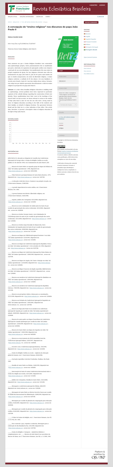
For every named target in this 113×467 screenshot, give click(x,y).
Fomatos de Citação (66, 105)
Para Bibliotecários (89, 73)
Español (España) (91, 39)
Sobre (48, 16)
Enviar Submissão (91, 22)
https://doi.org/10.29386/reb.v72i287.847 (23, 43)
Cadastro (93, 5)
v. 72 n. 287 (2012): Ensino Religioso (31, 22)
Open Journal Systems (90, 57)
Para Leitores (87, 68)
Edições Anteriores (27, 16)
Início (10, 22)
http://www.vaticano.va (15, 171)
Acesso (102, 5)
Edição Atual (12, 16)
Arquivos (16, 22)
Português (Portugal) (92, 47)
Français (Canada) (91, 42)
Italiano (88, 44)
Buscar (100, 16)
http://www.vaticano (44, 263)
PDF (61, 70)
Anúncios (39, 16)
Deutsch (88, 34)
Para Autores (87, 71)
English (88, 36)
